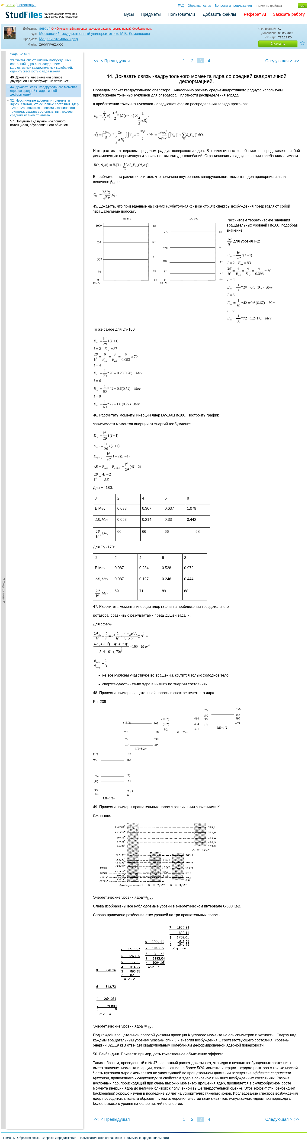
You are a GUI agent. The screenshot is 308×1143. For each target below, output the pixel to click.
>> (296, 61)
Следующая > (278, 61)
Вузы (129, 14)
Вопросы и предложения (233, 5)
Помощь (9, 1138)
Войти (10, 5)
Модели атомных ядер (58, 39)
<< (96, 61)
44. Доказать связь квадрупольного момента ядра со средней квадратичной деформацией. (43, 90)
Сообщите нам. (142, 28)
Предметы (151, 14)
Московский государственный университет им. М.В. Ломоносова (94, 34)
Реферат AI (255, 14)
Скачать (278, 44)
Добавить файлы (219, 14)
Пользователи (181, 14)
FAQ (181, 5)
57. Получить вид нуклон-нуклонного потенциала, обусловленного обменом (39, 123)
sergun (45, 28)
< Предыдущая (115, 61)
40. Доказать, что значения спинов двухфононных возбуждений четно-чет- (40, 79)
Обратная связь (200, 5)
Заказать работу (289, 14)
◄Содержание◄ (4, 132)
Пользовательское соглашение (100, 1138)
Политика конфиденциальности (146, 1138)
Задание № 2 (20, 54)
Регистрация (26, 5)
